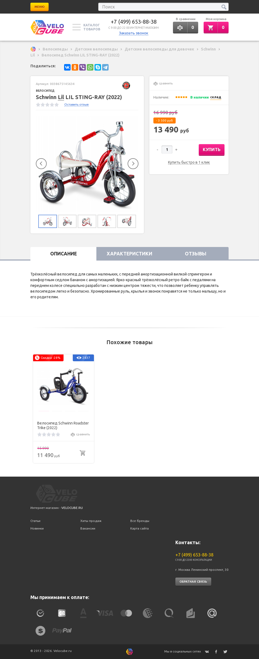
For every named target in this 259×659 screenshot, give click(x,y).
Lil (61, 97)
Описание (63, 253)
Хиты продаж (91, 520)
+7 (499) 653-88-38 (134, 21)
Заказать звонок (133, 33)
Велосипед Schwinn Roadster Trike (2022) (63, 425)
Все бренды (139, 520)
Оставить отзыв (76, 104)
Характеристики (129, 253)
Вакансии (87, 528)
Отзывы (195, 253)
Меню (39, 6)
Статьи (35, 520)
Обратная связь (193, 581)
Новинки (37, 528)
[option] (87, 164)
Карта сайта (139, 528)
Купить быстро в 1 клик (189, 162)
